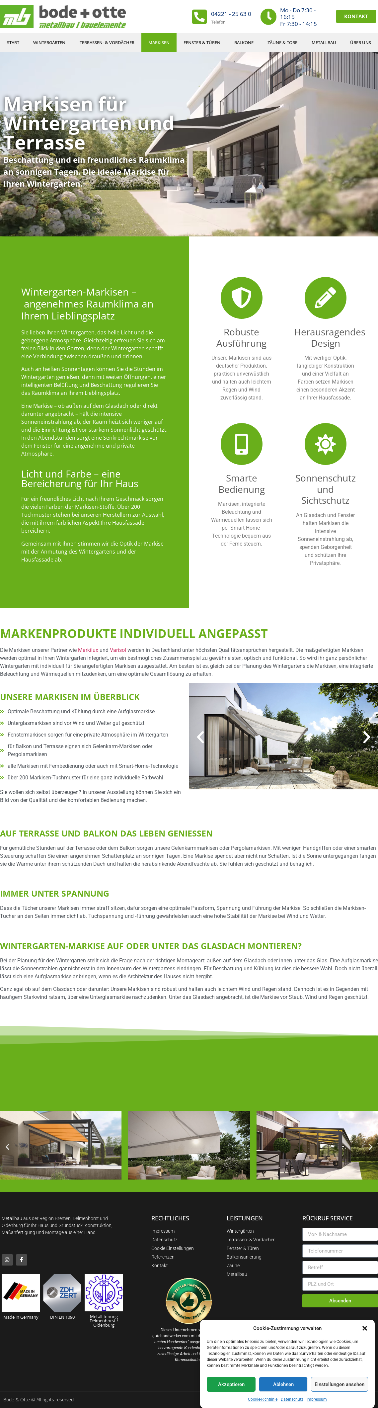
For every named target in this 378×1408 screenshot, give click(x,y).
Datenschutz (292, 1399)
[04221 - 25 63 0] (199, 16)
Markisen (159, 42)
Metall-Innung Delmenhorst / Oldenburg (104, 1320)
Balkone (244, 42)
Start (13, 42)
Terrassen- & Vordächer (107, 42)
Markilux (88, 650)
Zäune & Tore (282, 42)
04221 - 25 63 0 (231, 14)
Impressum (317, 1399)
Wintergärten (49, 42)
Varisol (118, 650)
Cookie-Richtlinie (262, 1399)
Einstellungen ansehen (339, 1384)
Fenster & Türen (202, 42)
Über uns (360, 42)
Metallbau (324, 42)
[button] (364, 1328)
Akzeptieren (231, 1384)
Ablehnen (283, 1384)
